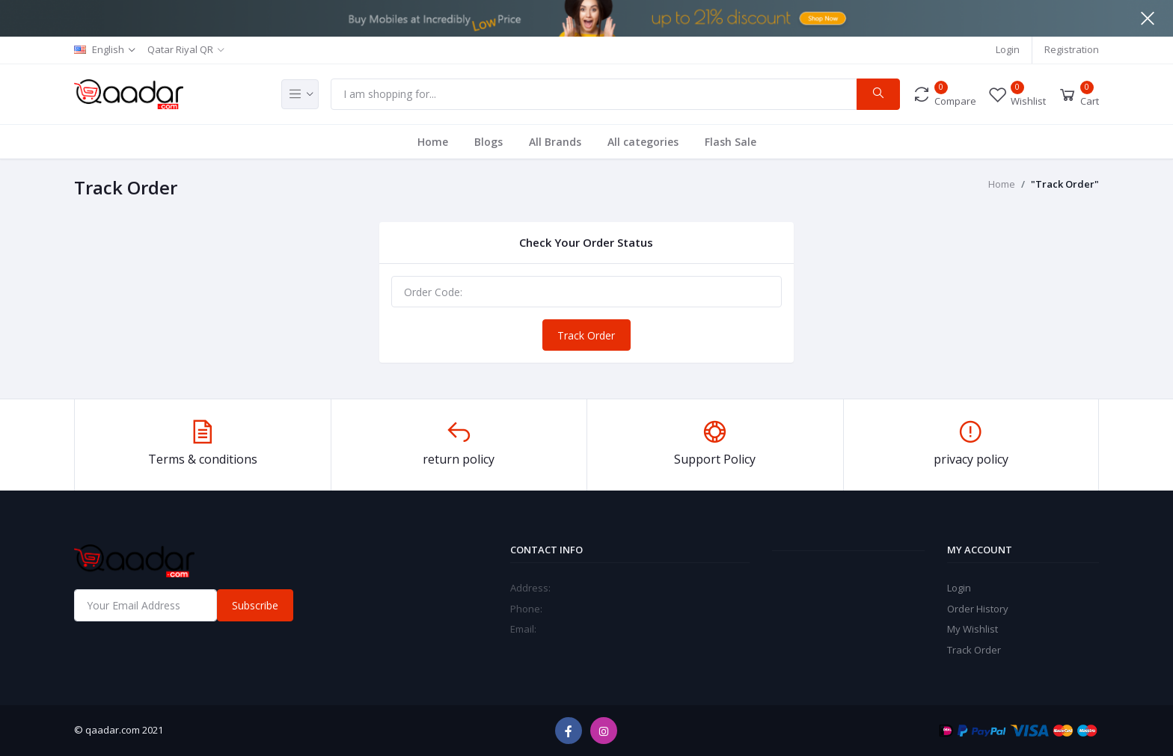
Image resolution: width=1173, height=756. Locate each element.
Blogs (488, 142)
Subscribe (255, 605)
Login (1008, 49)
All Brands (555, 142)
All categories (643, 142)
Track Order (586, 335)
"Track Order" (1065, 184)
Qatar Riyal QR (180, 49)
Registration (1071, 49)
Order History (977, 608)
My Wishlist (972, 629)
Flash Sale (730, 142)
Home (432, 142)
